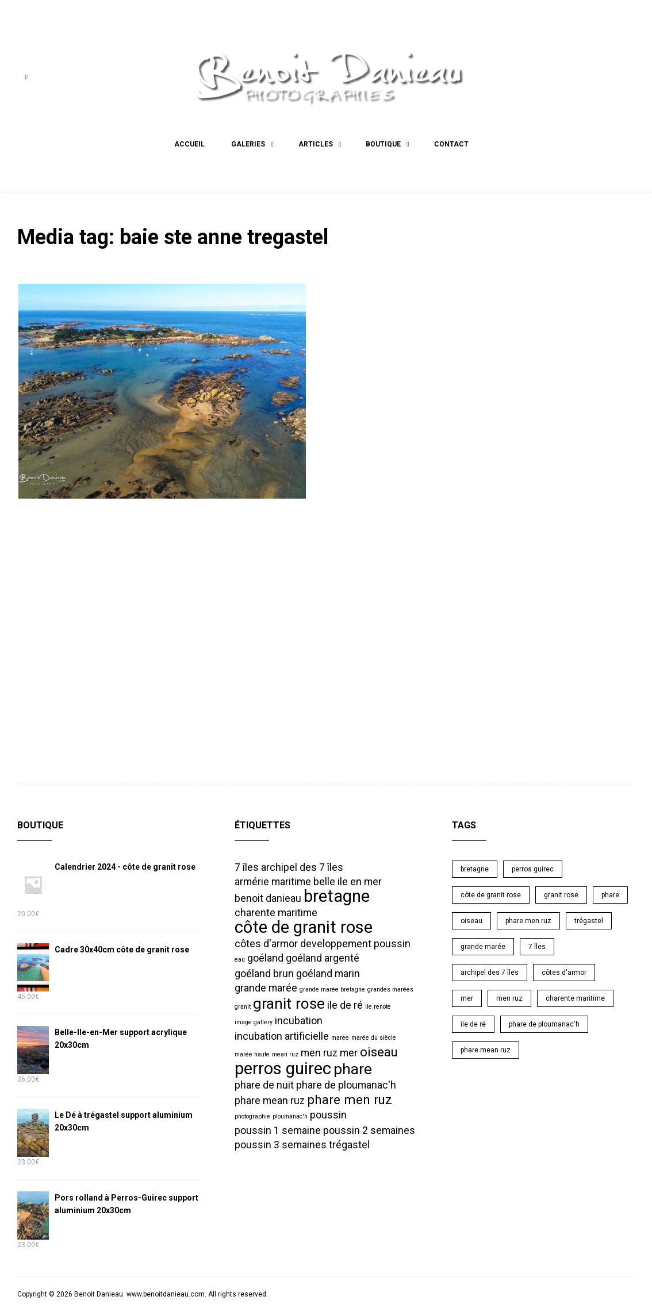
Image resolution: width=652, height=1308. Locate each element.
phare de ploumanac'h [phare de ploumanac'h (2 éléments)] (346, 1083)
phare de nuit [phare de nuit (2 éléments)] (264, 1083)
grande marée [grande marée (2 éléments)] (266, 986)
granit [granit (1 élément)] (243, 1005)
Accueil (189, 144)
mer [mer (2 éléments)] (349, 1051)
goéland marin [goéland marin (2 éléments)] (328, 972)
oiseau (471, 919)
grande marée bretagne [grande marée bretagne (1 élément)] (332, 987)
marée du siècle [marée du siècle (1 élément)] (373, 1036)
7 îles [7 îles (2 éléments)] (247, 865)
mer (467, 997)
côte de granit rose (491, 893)
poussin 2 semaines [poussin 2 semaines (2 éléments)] (369, 1129)
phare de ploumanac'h (544, 1022)
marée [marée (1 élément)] (340, 1036)
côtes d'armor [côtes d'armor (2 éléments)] (266, 942)
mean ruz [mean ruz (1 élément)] (285, 1052)
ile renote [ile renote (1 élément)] (378, 1005)
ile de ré (473, 1022)
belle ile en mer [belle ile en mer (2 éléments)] (347, 880)
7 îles (537, 945)
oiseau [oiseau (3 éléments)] (379, 1050)
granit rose (561, 893)
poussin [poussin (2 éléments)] (328, 1113)
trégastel (588, 919)
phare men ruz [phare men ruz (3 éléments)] (349, 1098)
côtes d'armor (564, 971)
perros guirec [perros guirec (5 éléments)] (283, 1067)
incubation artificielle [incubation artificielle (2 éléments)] (282, 1034)
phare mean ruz (486, 1048)
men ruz (509, 997)
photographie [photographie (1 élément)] (252, 1114)
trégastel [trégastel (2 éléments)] (349, 1143)
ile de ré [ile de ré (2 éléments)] (345, 1003)
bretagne (475, 867)
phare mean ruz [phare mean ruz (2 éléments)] (270, 1099)
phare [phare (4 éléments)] (352, 1067)
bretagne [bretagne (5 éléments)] (337, 894)
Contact (451, 144)
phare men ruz (528, 919)
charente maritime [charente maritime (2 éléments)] (276, 911)
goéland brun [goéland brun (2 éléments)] (264, 972)
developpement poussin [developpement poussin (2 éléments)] (355, 942)
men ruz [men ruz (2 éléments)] (319, 1051)
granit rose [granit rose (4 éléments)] (289, 1002)
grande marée (483, 945)
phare (610, 893)
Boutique (383, 144)
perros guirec (533, 867)
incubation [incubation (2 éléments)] (299, 1019)
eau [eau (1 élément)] (240, 958)
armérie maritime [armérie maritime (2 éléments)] (273, 880)
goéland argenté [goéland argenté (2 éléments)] (322, 956)
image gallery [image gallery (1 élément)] (254, 1020)
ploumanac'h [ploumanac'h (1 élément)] (290, 1114)
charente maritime (575, 997)
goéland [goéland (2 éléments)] (265, 956)
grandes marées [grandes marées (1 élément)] (390, 987)
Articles (315, 144)
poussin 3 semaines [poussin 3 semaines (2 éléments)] (281, 1143)
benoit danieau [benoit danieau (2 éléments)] (268, 896)
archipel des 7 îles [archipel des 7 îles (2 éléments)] (302, 865)
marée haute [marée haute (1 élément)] (252, 1052)
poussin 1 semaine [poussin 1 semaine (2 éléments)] (278, 1129)
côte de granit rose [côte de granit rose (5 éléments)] (304, 925)
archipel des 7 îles (490, 971)
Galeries (248, 144)
